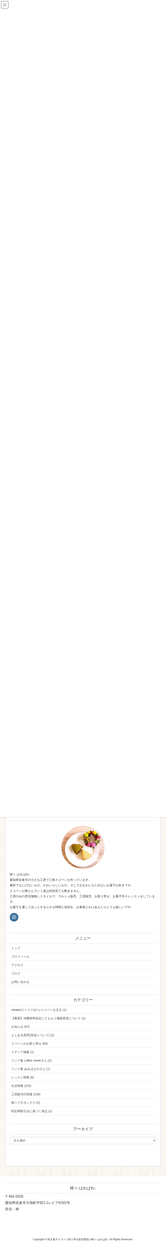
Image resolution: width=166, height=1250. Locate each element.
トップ (15, 948)
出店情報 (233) (21, 1086)
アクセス (17, 965)
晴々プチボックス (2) (25, 1102)
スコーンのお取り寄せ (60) (29, 1043)
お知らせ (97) (20, 1026)
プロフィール (20, 956)
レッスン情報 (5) (22, 1077)
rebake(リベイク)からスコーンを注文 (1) (38, 1010)
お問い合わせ (20, 982)
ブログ (15, 973)
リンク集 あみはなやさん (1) (30, 1069)
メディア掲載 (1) (22, 1052)
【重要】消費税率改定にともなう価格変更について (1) (48, 1018)
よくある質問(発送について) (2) (32, 1035)
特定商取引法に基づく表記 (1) (31, 1111)
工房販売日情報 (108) (25, 1094)
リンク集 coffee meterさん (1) (31, 1060)
